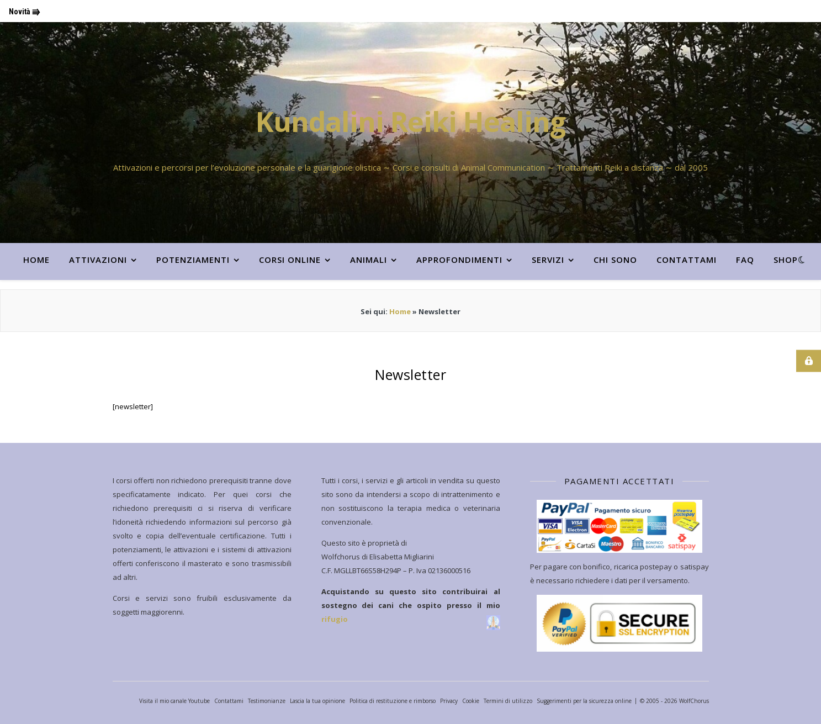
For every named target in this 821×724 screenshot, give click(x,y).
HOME (36, 259)
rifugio (334, 619)
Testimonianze (266, 701)
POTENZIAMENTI (193, 259)
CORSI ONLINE (290, 259)
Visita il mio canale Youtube (174, 701)
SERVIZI (548, 259)
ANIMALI (368, 259)
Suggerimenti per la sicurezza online (584, 701)
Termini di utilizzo (508, 701)
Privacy (449, 701)
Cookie (470, 701)
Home (400, 311)
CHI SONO (615, 259)
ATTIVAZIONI (98, 259)
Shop (786, 259)
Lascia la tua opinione (317, 701)
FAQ (745, 259)
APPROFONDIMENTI (459, 259)
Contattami (686, 259)
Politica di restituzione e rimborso (392, 701)
